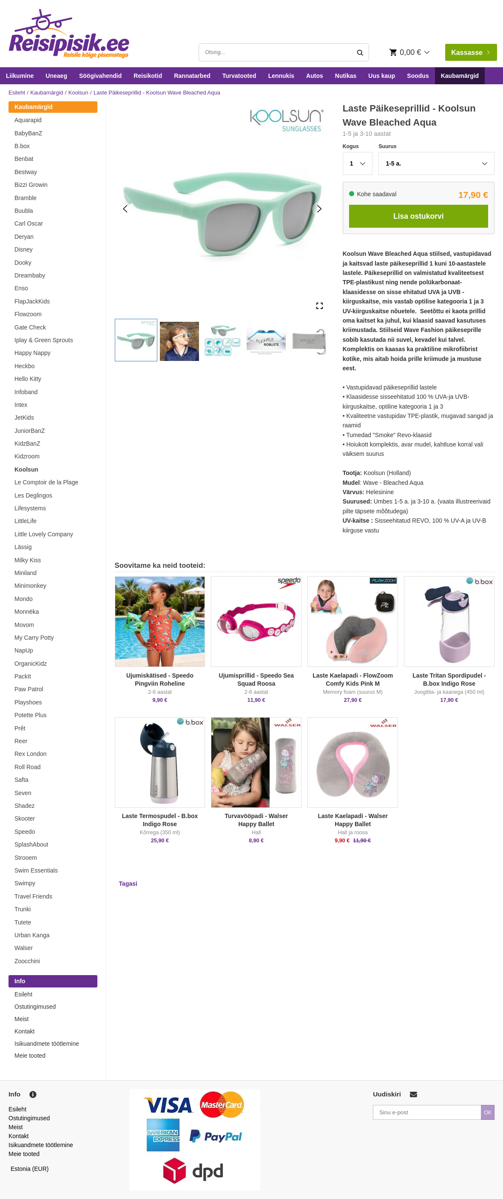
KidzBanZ (27, 443)
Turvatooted (239, 75)
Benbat (23, 158)
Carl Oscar (28, 223)
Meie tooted (29, 1055)
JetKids (24, 417)
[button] (136, 340)
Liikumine (20, 75)
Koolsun (78, 92)
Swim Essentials (36, 870)
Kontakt (24, 1031)
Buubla (23, 210)
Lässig (22, 547)
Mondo (23, 598)
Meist (21, 1019)
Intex (20, 404)
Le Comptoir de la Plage (46, 482)
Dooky (22, 262)
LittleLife (25, 521)
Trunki (22, 909)
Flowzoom (28, 314)
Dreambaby (29, 275)
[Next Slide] (319, 208)
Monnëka (26, 611)
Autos (314, 75)
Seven (22, 793)
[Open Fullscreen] (319, 306)
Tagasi (128, 883)
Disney (23, 249)
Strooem (25, 857)
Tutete (22, 922)
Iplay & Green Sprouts (43, 340)
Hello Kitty (27, 378)
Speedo (24, 831)
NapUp (23, 650)
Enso (21, 288)
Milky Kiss (27, 560)
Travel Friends (33, 896)
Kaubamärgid (460, 75)
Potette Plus (30, 715)
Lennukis (281, 75)
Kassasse (470, 52)
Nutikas (346, 75)
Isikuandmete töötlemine (46, 1043)
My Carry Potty (34, 637)
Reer (20, 741)
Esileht (17, 92)
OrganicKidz (30, 663)
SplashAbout (31, 844)
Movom (24, 624)
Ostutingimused (35, 1006)
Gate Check (30, 327)
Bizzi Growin (31, 184)
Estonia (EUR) (30, 1168)
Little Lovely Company (43, 534)
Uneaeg (56, 75)
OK (488, 1113)
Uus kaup (381, 75)
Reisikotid (148, 75)
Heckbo (24, 366)
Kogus (351, 146)
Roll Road (27, 767)
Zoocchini (27, 961)
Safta (21, 779)
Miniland (25, 572)
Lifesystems (30, 508)
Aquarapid (28, 120)
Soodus (418, 75)
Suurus (387, 146)
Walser (23, 947)
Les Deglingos (33, 495)
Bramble (25, 198)
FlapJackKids (32, 301)
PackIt (22, 676)
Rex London (30, 753)
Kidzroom (27, 456)
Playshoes (28, 702)
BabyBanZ (28, 133)
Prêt (20, 728)
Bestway (25, 172)
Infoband (26, 392)
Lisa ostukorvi (418, 216)
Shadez (24, 805)
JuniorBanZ (29, 430)
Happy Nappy (32, 352)
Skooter (24, 818)
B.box (22, 146)
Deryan (24, 236)
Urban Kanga (32, 935)
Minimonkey (30, 585)
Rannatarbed (192, 75)
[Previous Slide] (125, 208)
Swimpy (24, 883)
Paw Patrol (28, 689)
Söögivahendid (100, 75)
